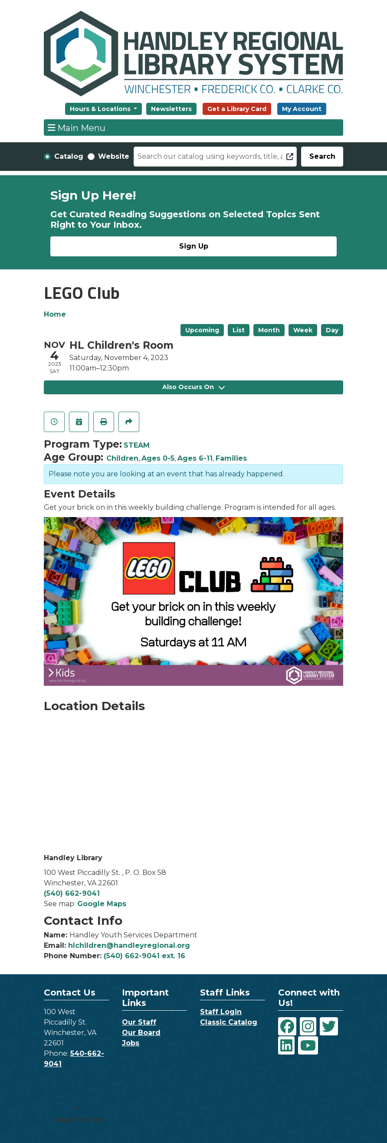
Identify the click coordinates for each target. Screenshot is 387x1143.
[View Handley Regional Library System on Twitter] (329, 1026)
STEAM (137, 445)
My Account (301, 109)
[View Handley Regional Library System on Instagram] (308, 1026)
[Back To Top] (77, 1115)
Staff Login (221, 1012)
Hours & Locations (101, 109)
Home (55, 314)
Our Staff (139, 1022)
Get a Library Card (236, 109)
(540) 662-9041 (72, 893)
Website (113, 156)
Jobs (130, 1043)
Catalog (68, 156)
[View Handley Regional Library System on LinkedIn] (286, 1045)
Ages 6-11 (195, 458)
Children (122, 458)
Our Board (141, 1032)
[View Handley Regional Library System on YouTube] (308, 1045)
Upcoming (202, 330)
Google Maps (101, 904)
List (239, 330)
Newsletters (171, 109)
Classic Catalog (228, 1022)
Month (269, 330)
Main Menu (77, 127)
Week (302, 330)
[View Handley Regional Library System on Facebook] (287, 1026)
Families (231, 458)
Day (332, 330)
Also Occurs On (193, 387)
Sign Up (193, 246)
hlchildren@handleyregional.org (129, 945)
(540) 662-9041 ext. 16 (144, 956)
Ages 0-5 (157, 458)
